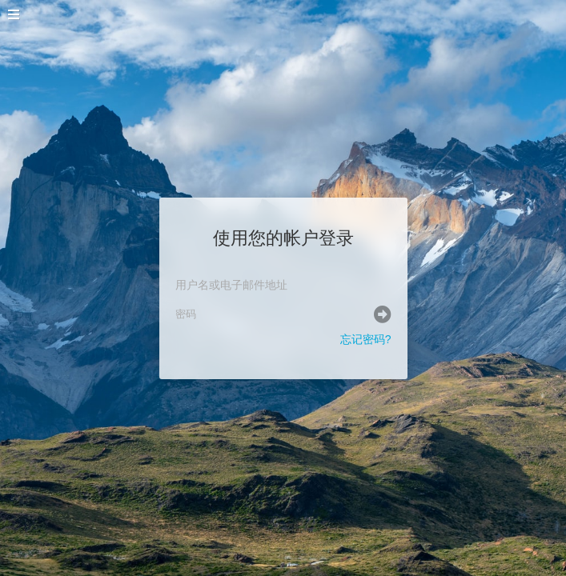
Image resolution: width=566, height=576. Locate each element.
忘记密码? (365, 339)
